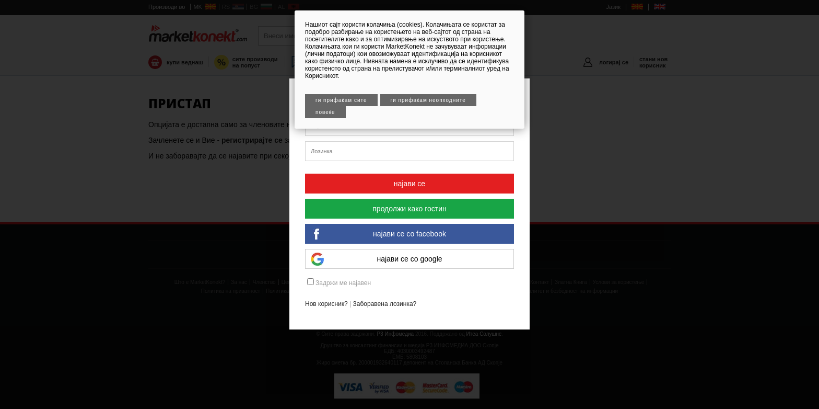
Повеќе (325, 112)
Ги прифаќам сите (341, 100)
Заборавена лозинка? (385, 304)
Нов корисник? (326, 304)
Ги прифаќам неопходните (428, 100)
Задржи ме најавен (339, 282)
